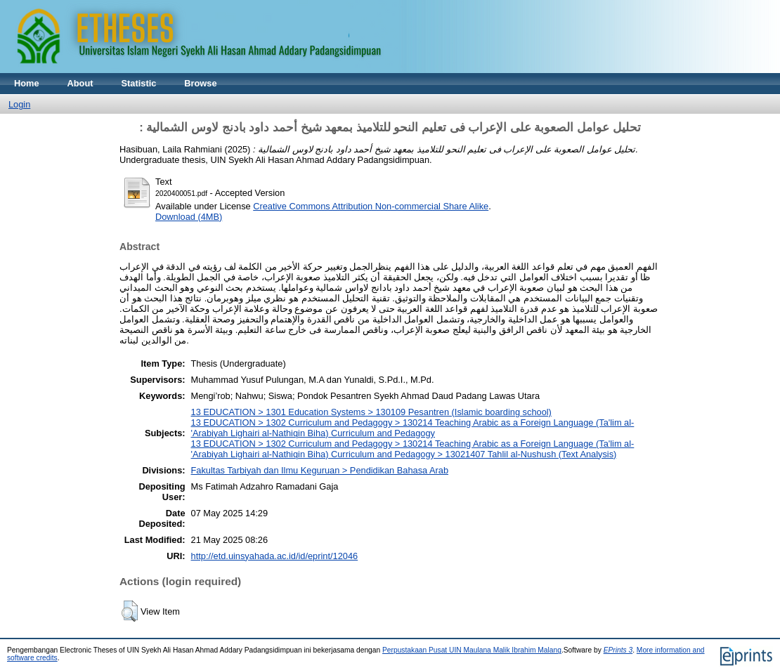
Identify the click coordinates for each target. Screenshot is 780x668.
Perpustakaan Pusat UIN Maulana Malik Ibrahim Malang (471, 650)
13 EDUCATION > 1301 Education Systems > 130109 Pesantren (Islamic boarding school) (371, 412)
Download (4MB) (188, 216)
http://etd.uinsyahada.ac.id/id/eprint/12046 (274, 556)
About (80, 83)
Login (19, 104)
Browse (200, 83)
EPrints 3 (618, 650)
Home (26, 83)
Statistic (139, 83)
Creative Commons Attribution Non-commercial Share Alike (370, 206)
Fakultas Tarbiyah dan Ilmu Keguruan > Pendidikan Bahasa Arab (320, 470)
